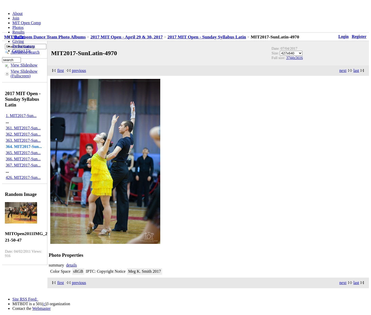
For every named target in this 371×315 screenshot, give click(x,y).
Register (359, 36)
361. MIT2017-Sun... (23, 128)
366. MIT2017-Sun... (23, 159)
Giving (18, 41)
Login (343, 36)
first (60, 70)
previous (79, 70)
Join (15, 18)
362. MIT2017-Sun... (23, 134)
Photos (18, 27)
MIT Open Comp (26, 23)
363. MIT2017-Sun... (23, 140)
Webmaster (41, 308)
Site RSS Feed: (25, 299)
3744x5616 (294, 58)
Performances (23, 46)
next (343, 70)
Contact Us (21, 50)
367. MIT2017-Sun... (23, 165)
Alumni (18, 37)
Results (18, 32)
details (71, 265)
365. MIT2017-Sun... (23, 153)
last (356, 70)
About (17, 13)
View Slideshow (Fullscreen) (24, 73)
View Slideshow (24, 65)
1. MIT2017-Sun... (21, 115)
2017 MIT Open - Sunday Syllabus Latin (206, 36)
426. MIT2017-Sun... (23, 177)
